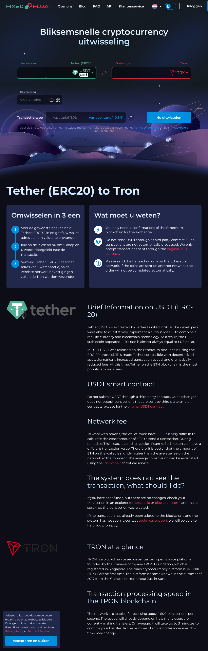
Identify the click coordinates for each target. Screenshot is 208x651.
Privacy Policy (17, 629)
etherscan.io (140, 505)
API (109, 6)
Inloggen (194, 6)
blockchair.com (167, 505)
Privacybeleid (178, 129)
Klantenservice (131, 6)
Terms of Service (47, 629)
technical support (153, 522)
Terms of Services (146, 129)
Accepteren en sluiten (38, 639)
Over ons (65, 6)
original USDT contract (146, 408)
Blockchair (112, 465)
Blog (83, 6)
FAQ (96, 6)
